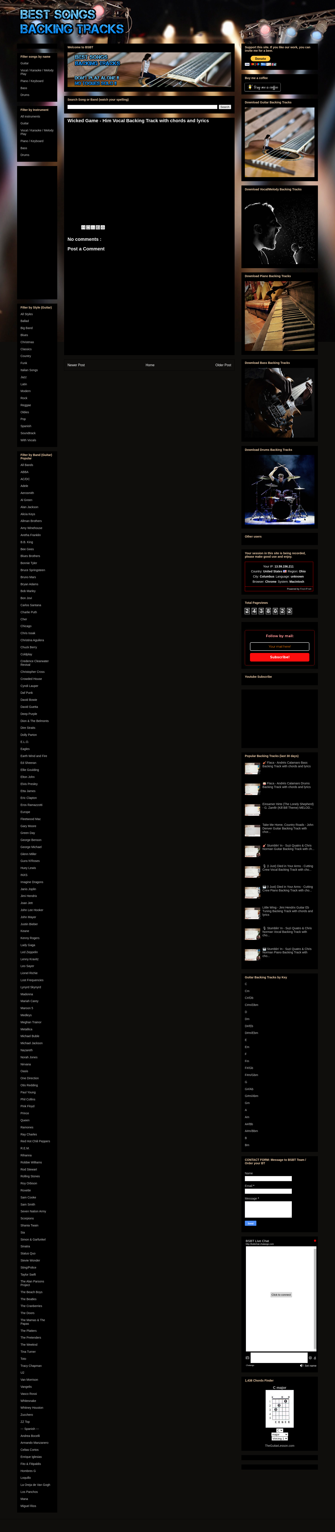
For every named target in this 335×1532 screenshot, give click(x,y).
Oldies (25, 412)
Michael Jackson (32, 1043)
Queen (25, 1120)
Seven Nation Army (33, 1211)
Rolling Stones (30, 1176)
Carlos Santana (31, 605)
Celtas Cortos (30, 1449)
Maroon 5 (27, 1008)
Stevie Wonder (30, 1260)
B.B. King (27, 542)
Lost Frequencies (32, 980)
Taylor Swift (28, 1274)
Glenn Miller (29, 854)
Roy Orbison (29, 1183)
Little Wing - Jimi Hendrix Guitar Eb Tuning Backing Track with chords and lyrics (288, 911)
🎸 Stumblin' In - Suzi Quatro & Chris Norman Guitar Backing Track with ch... (288, 847)
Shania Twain (29, 1225)
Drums (25, 95)
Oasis (24, 1071)
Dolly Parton (29, 735)
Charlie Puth (29, 612)
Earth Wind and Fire (34, 756)
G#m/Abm (251, 1096)
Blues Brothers (30, 556)
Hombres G (28, 1471)
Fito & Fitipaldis (31, 1464)
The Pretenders (31, 1337)
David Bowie (29, 699)
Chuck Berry (29, 647)
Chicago (26, 626)
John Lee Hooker (32, 910)
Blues (24, 335)
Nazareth (27, 1050)
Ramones (27, 1127)
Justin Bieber (29, 924)
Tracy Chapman (31, 1365)
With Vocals (28, 440)
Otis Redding (29, 1085)
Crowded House (31, 679)
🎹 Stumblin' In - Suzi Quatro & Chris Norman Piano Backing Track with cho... (287, 952)
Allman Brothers (31, 521)
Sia (23, 1232)
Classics (26, 349)
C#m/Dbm (251, 1005)
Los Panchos (29, 1492)
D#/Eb (249, 1026)
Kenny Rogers (30, 938)
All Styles (27, 314)
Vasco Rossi (29, 1393)
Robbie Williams (31, 1162)
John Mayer (28, 917)
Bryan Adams (29, 584)
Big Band (27, 328)
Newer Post (76, 365)
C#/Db (249, 998)
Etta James (28, 791)
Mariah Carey (29, 1001)
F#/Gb (249, 1068)
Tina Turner (28, 1351)
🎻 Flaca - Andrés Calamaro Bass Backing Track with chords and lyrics (287, 764)
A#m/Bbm (251, 1131)
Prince (25, 1113)
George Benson (31, 840)
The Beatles (29, 1299)
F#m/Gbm (251, 1075)
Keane (25, 931)
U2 (22, 1372)
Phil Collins (28, 1099)
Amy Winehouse (31, 528)
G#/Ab (249, 1089)
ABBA (24, 472)
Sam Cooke (28, 1197)
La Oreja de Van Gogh (35, 1484)
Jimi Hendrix (29, 896)
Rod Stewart (29, 1169)
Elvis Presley (29, 784)
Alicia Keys (28, 514)
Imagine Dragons (32, 882)
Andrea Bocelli (30, 1436)
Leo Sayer (27, 966)
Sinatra (25, 1246)
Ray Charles (29, 1134)
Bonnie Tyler (29, 563)
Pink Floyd (27, 1106)
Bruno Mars (28, 577)
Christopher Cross (33, 671)
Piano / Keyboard (32, 81)
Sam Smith (28, 1204)
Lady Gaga (28, 945)
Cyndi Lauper (29, 686)
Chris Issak (28, 633)
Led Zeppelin (29, 952)
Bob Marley (28, 591)
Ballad (25, 321)
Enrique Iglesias (31, 1456)
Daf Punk (27, 692)
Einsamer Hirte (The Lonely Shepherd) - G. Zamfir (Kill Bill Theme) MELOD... (288, 805)
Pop (23, 419)
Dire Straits (28, 727)
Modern (26, 391)
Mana (24, 1499)
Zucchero (27, 1414)
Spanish (26, 426)
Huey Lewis (28, 868)
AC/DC (25, 479)
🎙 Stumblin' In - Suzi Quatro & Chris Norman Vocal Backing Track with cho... (287, 931)
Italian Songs (29, 370)
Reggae (26, 405)
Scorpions (27, 1218)
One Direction (30, 1078)
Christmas (27, 342)
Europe (25, 812)
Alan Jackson (29, 507)
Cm (247, 991)
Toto (23, 1358)
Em (247, 1047)
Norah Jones (29, 1057)
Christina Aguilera (32, 640)
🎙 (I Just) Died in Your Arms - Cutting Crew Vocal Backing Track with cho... (288, 867)
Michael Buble (30, 1036)
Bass (24, 88)
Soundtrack (28, 433)
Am (247, 1117)
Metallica (26, 1029)
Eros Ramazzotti (32, 805)
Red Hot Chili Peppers (35, 1141)
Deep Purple (29, 714)
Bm (247, 1145)
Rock (24, 398)
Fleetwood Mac (31, 819)
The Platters (29, 1330)
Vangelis (26, 1386)
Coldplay (26, 654)
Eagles (25, 749)
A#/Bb (249, 1124)
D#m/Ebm (251, 1033)
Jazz (24, 377)
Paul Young (28, 1092)
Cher (24, 619)
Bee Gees (27, 549)
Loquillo (26, 1477)
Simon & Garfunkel (33, 1239)
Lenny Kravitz (30, 959)
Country (26, 356)
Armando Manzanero (34, 1442)
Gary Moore (28, 826)
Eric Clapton (29, 798)
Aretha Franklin (31, 535)
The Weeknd (29, 1344)
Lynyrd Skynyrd (31, 987)
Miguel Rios (28, 1506)
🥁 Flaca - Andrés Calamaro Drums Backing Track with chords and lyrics (287, 785)
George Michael (31, 847)
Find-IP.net (305, 589)
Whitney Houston (32, 1407)
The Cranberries (31, 1306)
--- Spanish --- (30, 1429)
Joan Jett (27, 903)
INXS (24, 875)
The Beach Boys (32, 1292)
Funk (24, 363)
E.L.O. (25, 742)
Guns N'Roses (30, 861)
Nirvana (26, 1064)
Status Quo (28, 1253)
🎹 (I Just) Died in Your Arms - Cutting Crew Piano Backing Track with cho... (288, 888)
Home (150, 365)
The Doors (27, 1313)
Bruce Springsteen (33, 570)
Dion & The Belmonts (35, 721)
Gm (247, 1103)
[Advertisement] (37, 232)
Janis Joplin (28, 889)
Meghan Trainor (31, 1022)
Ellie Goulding (30, 770)
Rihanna (26, 1155)
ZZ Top (25, 1421)
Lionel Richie (29, 973)
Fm (247, 1061)
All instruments (30, 116)
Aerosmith (27, 493)
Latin (24, 384)
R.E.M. (25, 1148)
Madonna (27, 994)
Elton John (28, 777)
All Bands (27, 465)
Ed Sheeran (28, 763)
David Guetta (29, 707)
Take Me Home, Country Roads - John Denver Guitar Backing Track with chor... (288, 828)
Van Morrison (29, 1379)
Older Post (223, 365)
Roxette (26, 1190)
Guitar (25, 63)
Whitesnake (28, 1401)
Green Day (28, 833)
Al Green (26, 500)
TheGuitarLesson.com (279, 1445)
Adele (24, 486)
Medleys (26, 1015)
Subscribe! (279, 657)
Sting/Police (28, 1267)
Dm (247, 1019)
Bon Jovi (26, 598)
